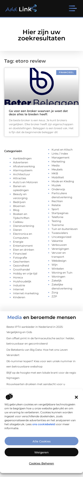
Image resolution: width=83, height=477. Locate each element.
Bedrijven (19, 202)
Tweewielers (60, 233)
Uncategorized (61, 236)
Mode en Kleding (63, 181)
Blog (16, 210)
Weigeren (41, 456)
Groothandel (21, 269)
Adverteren (20, 162)
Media (56, 165)
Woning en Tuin (62, 272)
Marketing (58, 161)
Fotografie (20, 257)
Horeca (18, 277)
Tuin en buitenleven (65, 229)
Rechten (57, 201)
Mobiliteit (58, 177)
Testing (56, 221)
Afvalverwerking (24, 166)
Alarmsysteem (23, 170)
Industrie (19, 285)
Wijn (55, 264)
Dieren (17, 229)
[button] (76, 402)
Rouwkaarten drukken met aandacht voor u (35, 384)
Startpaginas (60, 213)
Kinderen (19, 297)
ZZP (54, 296)
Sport (55, 209)
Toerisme (58, 225)
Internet (18, 289)
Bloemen (19, 206)
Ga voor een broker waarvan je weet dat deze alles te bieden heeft (38, 112)
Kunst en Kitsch (62, 149)
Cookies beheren (41, 468)
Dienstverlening (23, 225)
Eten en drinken (23, 249)
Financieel (20, 253)
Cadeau (18, 222)
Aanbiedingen (22, 158)
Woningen (58, 276)
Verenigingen (60, 248)
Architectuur (21, 174)
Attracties (19, 178)
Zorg (55, 292)
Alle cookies (42, 445)
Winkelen (58, 268)
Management (60, 157)
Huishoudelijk (22, 281)
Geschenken (21, 261)
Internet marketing (26, 293)
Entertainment (23, 245)
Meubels (57, 169)
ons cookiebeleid (43, 428)
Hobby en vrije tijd (25, 273)
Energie (18, 241)
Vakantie (57, 240)
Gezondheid (21, 265)
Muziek (56, 185)
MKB (55, 173)
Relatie (56, 205)
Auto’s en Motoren (25, 182)
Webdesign (59, 260)
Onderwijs (58, 189)
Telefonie (57, 217)
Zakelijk (57, 280)
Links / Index (60, 153)
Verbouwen (59, 244)
